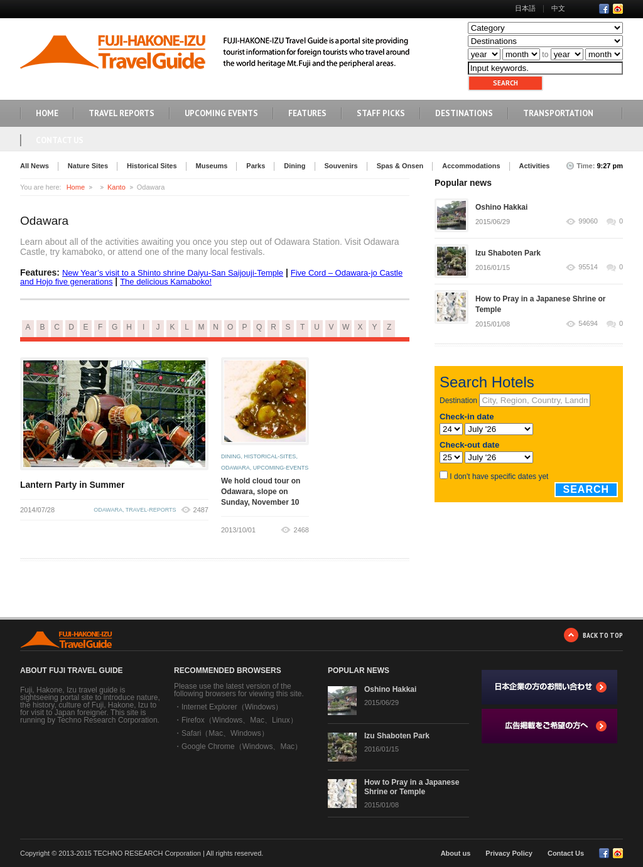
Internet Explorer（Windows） (232, 707)
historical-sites (270, 456)
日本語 (525, 8)
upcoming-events (281, 468)
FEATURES (307, 113)
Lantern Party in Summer (72, 485)
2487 (200, 510)
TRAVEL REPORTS (121, 113)
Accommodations (471, 166)
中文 (558, 8)
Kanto (116, 187)
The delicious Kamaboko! (166, 281)
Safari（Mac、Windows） (225, 733)
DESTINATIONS (464, 113)
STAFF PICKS (381, 113)
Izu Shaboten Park (508, 253)
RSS (618, 9)
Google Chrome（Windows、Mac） (241, 746)
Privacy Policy (508, 853)
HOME (47, 113)
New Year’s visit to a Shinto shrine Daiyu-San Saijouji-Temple (172, 272)
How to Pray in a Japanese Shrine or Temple (411, 787)
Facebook (604, 9)
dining (231, 456)
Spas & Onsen (400, 166)
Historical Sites (151, 166)
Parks (255, 166)
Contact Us (60, 140)
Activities (534, 166)
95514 (588, 267)
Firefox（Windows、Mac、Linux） (239, 720)
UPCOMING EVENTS (221, 113)
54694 (588, 323)
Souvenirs (341, 166)
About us (456, 853)
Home (76, 187)
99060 (588, 221)
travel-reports (151, 510)
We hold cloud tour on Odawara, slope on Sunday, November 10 (260, 492)
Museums (212, 166)
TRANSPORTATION (558, 113)
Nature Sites (88, 166)
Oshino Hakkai (501, 207)
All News (34, 166)
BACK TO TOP (603, 635)
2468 (301, 530)
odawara (108, 510)
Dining (294, 166)
